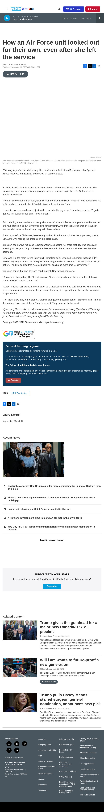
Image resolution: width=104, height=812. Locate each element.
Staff (40, 756)
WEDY (7, 767)
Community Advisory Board (46, 768)
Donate (94, 9)
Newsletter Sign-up (66, 745)
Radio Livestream (66, 757)
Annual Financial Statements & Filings (88, 747)
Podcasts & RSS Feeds (66, 751)
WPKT (22, 769)
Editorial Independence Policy (89, 776)
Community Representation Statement (65, 764)
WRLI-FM (8, 772)
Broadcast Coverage (88, 753)
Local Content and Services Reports (87, 789)
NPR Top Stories (19, 393)
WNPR (16, 769)
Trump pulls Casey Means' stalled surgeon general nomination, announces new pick (70, 699)
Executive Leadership (47, 750)
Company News (44, 745)
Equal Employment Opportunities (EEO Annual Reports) (67, 784)
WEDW (19, 765)
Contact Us (42, 785)
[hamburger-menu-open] (6, 9)
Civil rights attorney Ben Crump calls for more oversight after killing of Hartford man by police (54, 487)
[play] (7, 18)
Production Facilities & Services (89, 782)
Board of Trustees (45, 761)
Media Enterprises (45, 774)
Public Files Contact (12, 774)
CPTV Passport (65, 777)
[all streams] (100, 18)
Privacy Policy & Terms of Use (89, 740)
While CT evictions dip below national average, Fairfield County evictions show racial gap (51, 499)
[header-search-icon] (59, 9)
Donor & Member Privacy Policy (66, 792)
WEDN (13, 765)
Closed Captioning (87, 758)
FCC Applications (87, 764)
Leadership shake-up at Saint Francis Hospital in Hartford (39, 509)
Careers (41, 779)
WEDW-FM (9, 769)
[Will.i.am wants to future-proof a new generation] (20, 667)
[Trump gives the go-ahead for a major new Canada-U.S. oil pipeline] (20, 630)
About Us (42, 739)
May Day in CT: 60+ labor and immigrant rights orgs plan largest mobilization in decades (51, 528)
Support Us (42, 790)
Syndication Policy (87, 769)
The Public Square (87, 795)
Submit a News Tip (66, 739)
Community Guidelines (68, 771)
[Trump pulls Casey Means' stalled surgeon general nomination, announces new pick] (20, 702)
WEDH (7, 765)
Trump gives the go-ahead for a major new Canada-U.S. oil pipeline (68, 627)
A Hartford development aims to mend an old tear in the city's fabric (45, 518)
